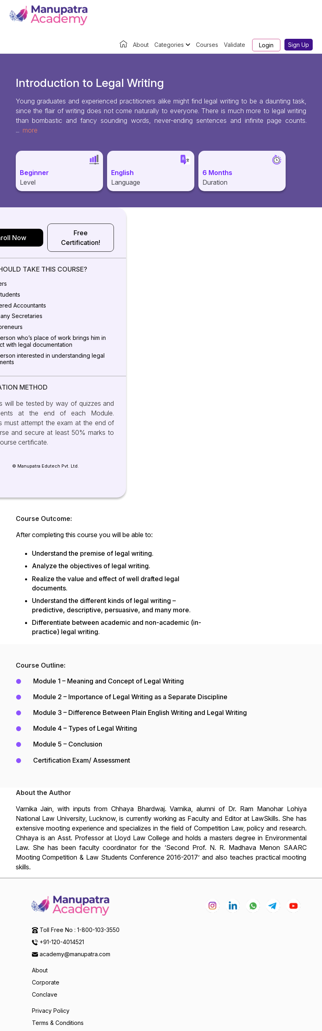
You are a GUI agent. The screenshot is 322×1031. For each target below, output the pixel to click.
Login (266, 45)
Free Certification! (236, 233)
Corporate (45, 929)
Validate (234, 44)
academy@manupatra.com (75, 901)
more (30, 130)
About (141, 44)
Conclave (44, 941)
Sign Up (298, 44)
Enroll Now (85, 233)
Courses (207, 44)
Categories (172, 44)
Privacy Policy (50, 958)
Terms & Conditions (58, 970)
